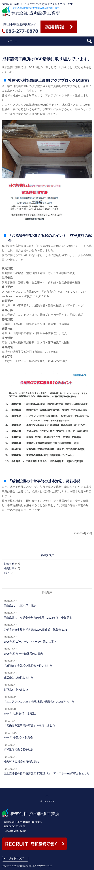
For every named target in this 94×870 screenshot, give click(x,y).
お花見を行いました (16, 689)
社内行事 (9, 568)
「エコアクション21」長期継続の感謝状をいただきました (39, 701)
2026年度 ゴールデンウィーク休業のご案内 (30, 641)
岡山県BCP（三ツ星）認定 (20, 605)
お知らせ (9, 563)
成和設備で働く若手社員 (18, 749)
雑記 (6, 572)
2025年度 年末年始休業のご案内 (23, 653)
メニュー (12, 41)
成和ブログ (47, 555)
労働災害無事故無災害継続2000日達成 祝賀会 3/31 (35, 629)
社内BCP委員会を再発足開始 (21, 761)
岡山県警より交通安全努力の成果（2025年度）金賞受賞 (38, 617)
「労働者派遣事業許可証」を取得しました (29, 725)
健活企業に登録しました (18, 677)
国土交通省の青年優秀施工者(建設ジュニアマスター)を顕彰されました (46, 773)
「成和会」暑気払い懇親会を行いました (28, 665)
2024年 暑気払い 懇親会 (18, 737)
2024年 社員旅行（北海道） (21, 713)
